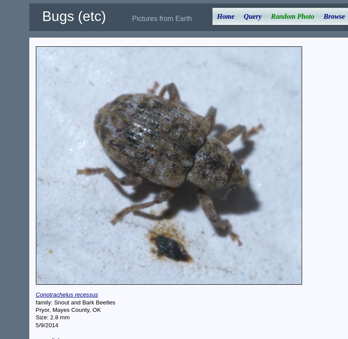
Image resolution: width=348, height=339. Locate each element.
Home (225, 16)
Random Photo (292, 16)
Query (253, 16)
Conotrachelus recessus (67, 294)
